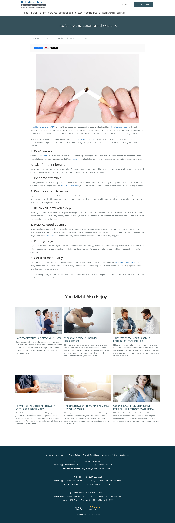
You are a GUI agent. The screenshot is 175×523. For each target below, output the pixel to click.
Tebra (98, 514)
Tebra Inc (62, 455)
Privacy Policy (74, 455)
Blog (53, 38)
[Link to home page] (29, 4)
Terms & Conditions (91, 455)
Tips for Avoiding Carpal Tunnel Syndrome (73, 38)
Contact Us (124, 455)
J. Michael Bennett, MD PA (39, 38)
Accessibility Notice (109, 455)
